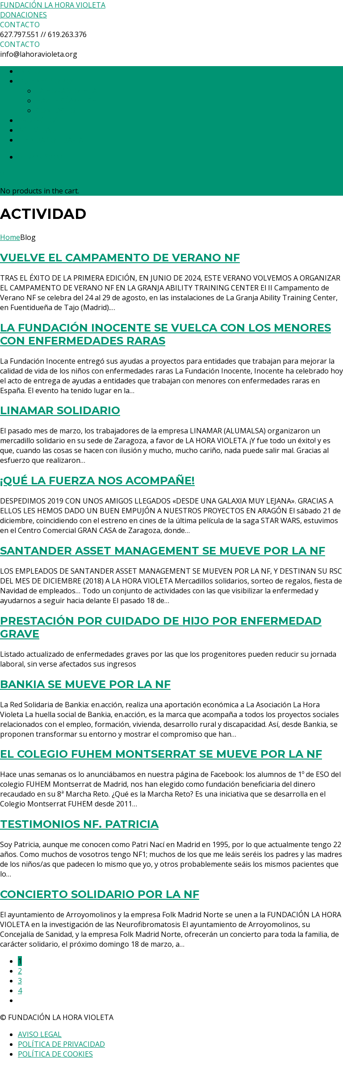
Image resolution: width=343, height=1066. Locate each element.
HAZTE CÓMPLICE (66, 100)
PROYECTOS (38, 120)
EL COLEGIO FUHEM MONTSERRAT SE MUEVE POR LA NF (161, 753)
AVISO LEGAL (40, 1034)
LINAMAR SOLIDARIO (60, 410)
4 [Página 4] (20, 990)
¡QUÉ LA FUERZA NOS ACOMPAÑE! (97, 480)
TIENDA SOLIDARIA (50, 140)
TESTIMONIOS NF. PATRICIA (79, 824)
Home (10, 237)
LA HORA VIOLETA (66, 91)
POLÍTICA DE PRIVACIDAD (61, 1044)
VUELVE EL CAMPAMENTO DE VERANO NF (120, 257)
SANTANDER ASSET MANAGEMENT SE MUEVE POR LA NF (162, 550)
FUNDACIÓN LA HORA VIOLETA (52, 5)
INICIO (29, 71)
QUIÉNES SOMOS (47, 81)
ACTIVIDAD (37, 130)
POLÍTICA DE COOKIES (55, 1054)
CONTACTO (55, 110)
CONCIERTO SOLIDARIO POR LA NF (99, 894)
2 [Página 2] (20, 971)
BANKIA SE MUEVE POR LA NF (85, 684)
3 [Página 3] (20, 981)
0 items (40, 157)
